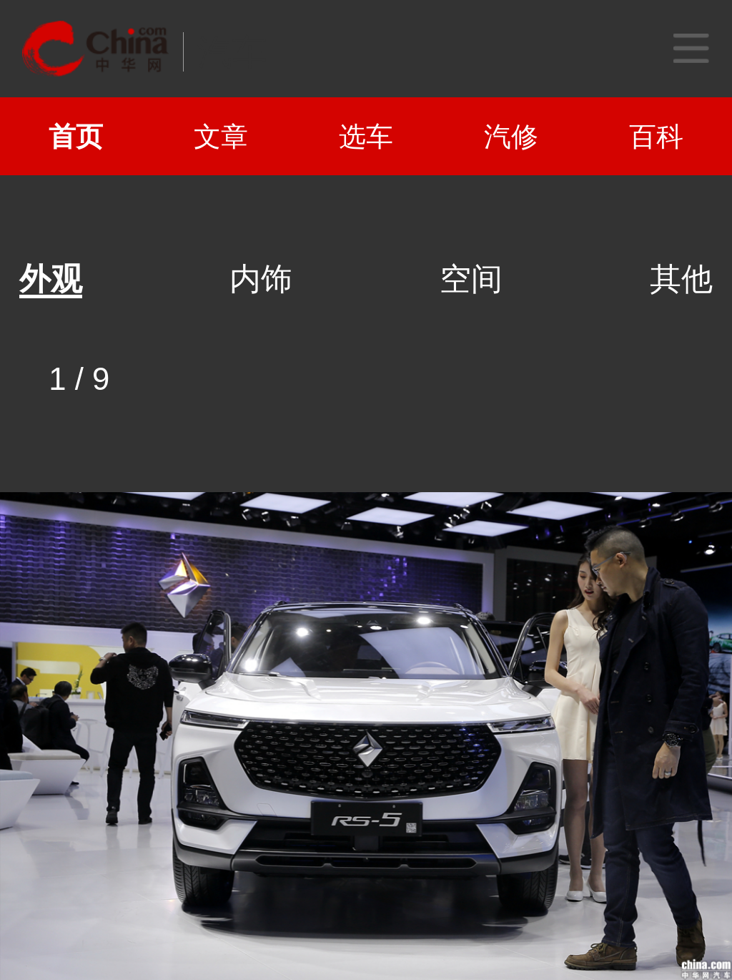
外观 (50, 279)
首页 (76, 136)
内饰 (260, 279)
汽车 (232, 52)
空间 (471, 279)
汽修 (511, 136)
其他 (681, 279)
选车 (366, 136)
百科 (656, 136)
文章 (221, 136)
